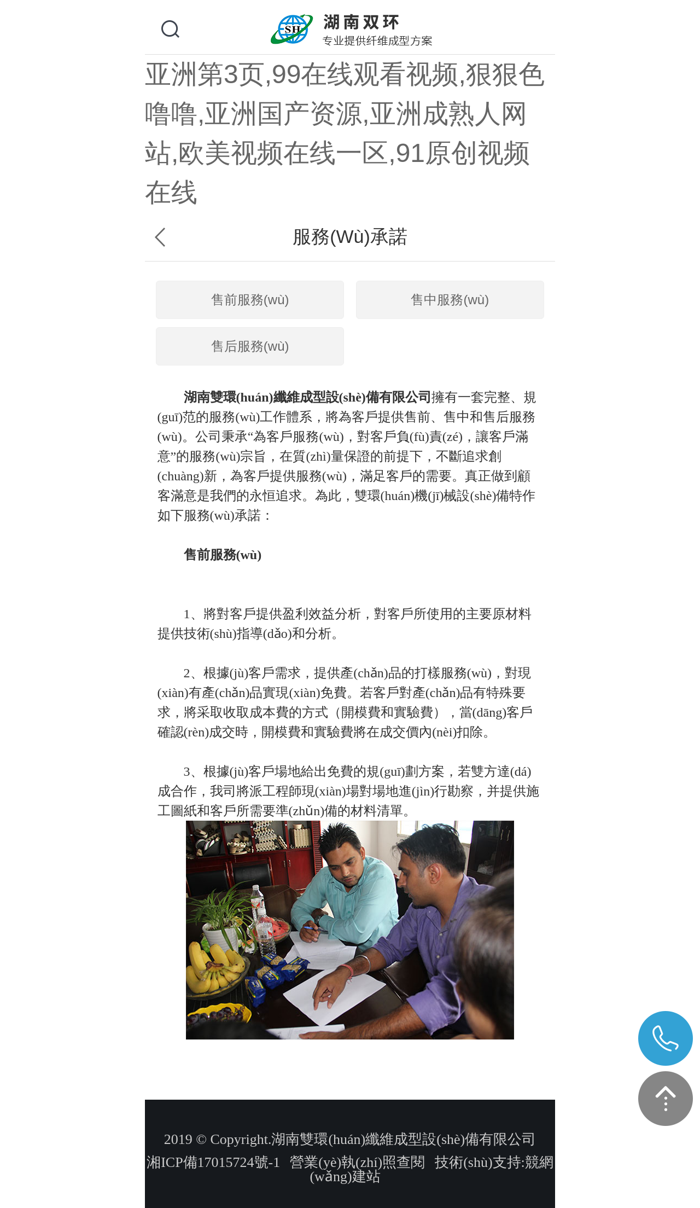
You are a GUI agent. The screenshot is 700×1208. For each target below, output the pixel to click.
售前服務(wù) (250, 299)
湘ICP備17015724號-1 (213, 1162)
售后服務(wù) (250, 346)
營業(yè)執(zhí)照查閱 (357, 1162)
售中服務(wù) (450, 299)
